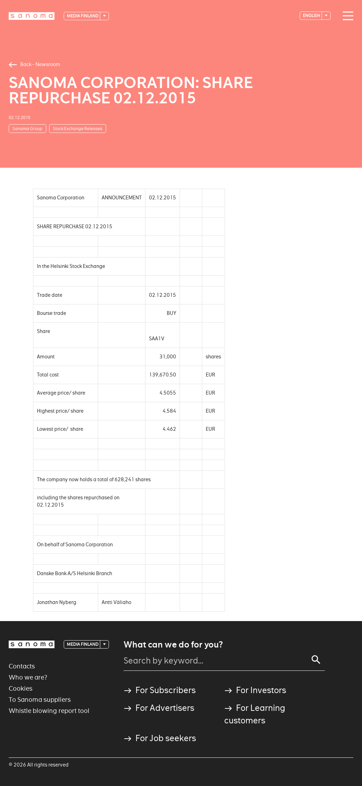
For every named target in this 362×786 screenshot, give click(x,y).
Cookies (20, 688)
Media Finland (83, 15)
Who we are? (28, 677)
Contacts (22, 666)
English (312, 15)
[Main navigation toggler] (346, 16)
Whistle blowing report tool (49, 711)
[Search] (316, 659)
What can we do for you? (173, 644)
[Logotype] (32, 16)
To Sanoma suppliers (40, 700)
